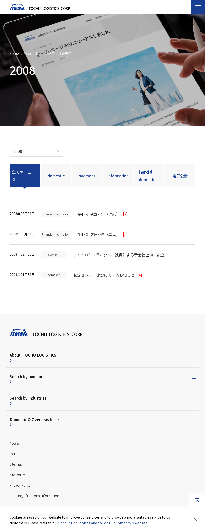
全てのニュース (23, 175)
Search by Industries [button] (28, 398)
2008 (17, 151)
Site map (16, 464)
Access (15, 443)
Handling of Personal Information (34, 495)
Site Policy (17, 474)
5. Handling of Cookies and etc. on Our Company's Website (101, 523)
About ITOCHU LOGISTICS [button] (33, 355)
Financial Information (147, 175)
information (118, 176)
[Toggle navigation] (198, 7)
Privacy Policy (20, 485)
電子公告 (180, 176)
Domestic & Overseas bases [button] (35, 419)
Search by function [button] (26, 376)
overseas (87, 176)
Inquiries (16, 453)
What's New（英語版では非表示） (49, 53)
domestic (56, 176)
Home (14, 53)
